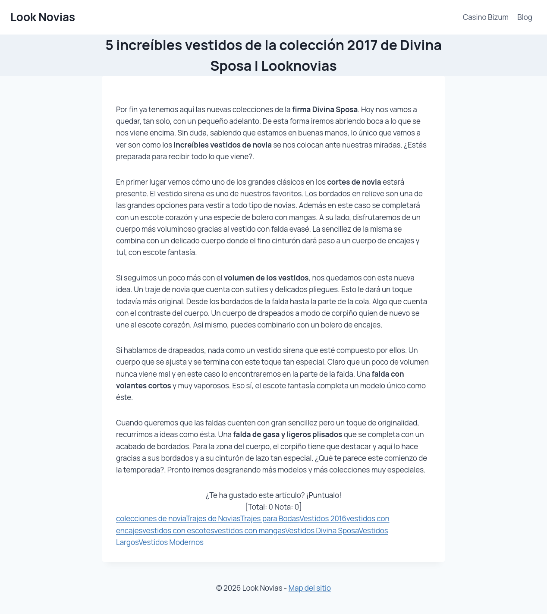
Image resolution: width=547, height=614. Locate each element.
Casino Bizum (486, 17)
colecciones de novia (151, 518)
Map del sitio (310, 588)
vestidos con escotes (178, 530)
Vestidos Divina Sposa (322, 530)
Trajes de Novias (213, 518)
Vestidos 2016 (322, 518)
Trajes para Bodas (270, 518)
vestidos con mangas (249, 530)
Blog (524, 17)
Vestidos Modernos (171, 542)
